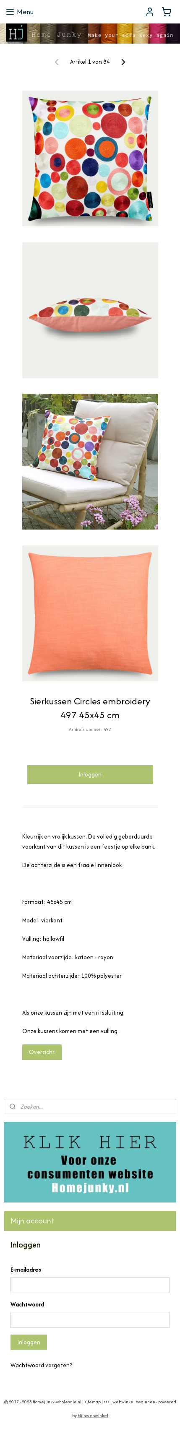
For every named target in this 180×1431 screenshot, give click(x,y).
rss (107, 1402)
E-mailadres (25, 1269)
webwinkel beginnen (133, 1402)
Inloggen (90, 774)
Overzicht (42, 1052)
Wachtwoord (27, 1304)
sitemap (92, 1402)
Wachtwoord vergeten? (41, 1365)
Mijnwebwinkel (93, 1416)
